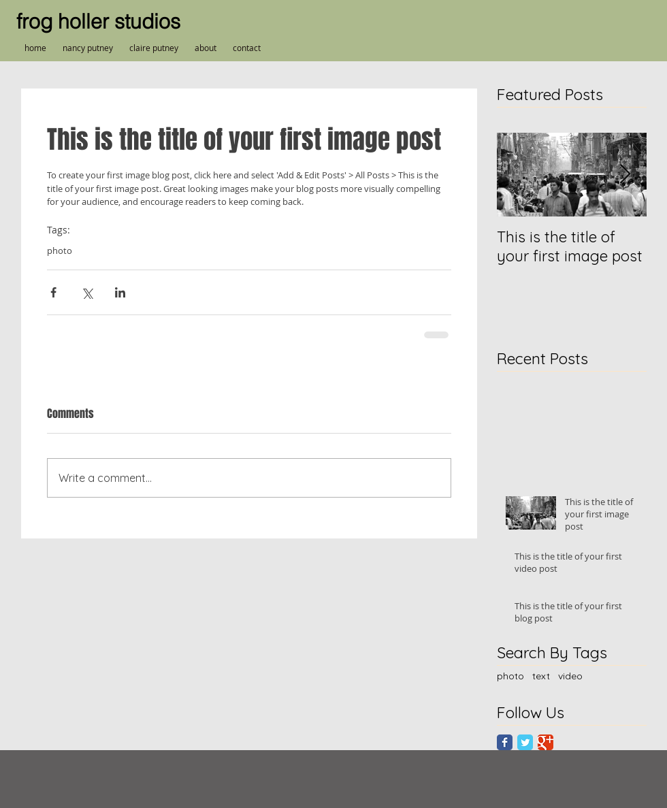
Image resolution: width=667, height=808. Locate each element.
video (570, 676)
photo (59, 250)
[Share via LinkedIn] (120, 292)
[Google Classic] (545, 742)
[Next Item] (625, 174)
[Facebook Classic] (505, 742)
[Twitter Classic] (525, 742)
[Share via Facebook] (53, 292)
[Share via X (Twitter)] (86, 292)
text (541, 676)
